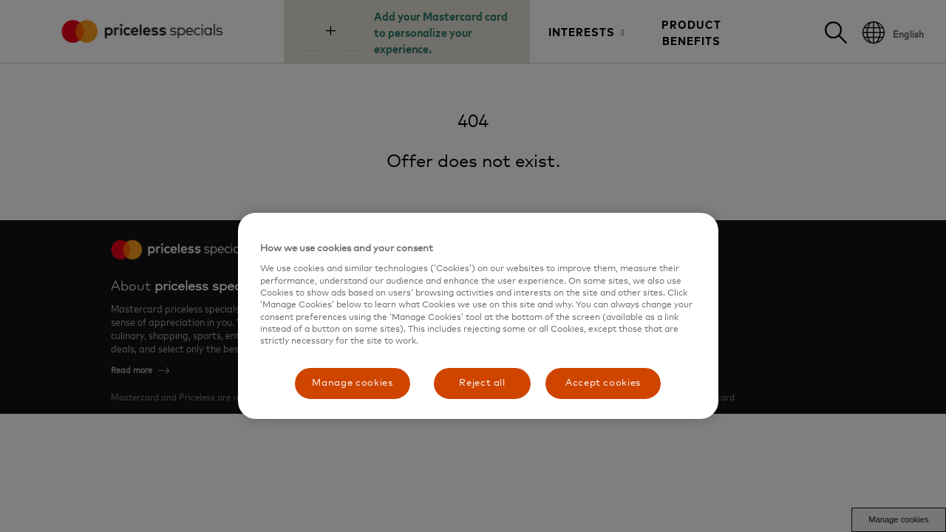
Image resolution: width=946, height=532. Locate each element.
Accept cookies (603, 383)
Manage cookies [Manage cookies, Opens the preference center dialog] (352, 383)
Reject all (482, 383)
